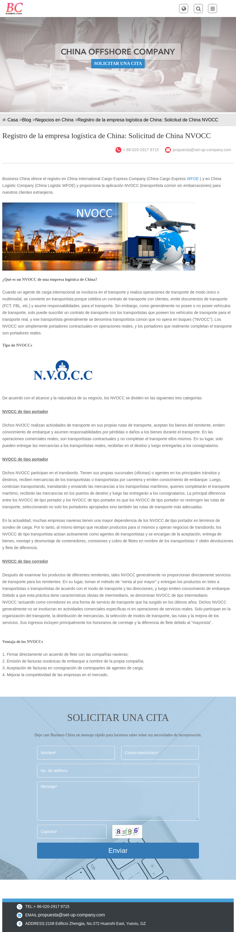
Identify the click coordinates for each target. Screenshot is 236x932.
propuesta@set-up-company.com (202, 149)
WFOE (193, 178)
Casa (12, 119)
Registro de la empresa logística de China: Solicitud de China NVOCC (148, 119)
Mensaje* (118, 801)
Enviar (118, 850)
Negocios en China (54, 119)
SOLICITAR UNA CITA (118, 63)
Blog (26, 119)
